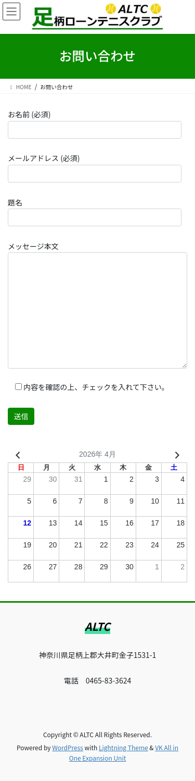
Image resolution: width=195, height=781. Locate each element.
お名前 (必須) (94, 123)
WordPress (67, 747)
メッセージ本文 (97, 305)
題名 (94, 211)
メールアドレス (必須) (94, 167)
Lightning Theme (123, 747)
